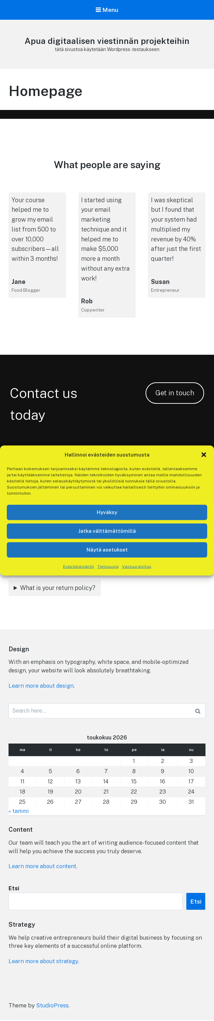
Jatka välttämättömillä (107, 531)
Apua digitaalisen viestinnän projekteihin (107, 41)
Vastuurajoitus (136, 566)
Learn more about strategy (44, 962)
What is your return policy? (57, 587)
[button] (203, 454)
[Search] (197, 712)
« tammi (19, 812)
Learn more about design (42, 686)
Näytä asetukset (107, 550)
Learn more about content (43, 867)
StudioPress (52, 1006)
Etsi (14, 889)
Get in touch (174, 393)
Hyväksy (107, 512)
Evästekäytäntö (78, 566)
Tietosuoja (108, 566)
